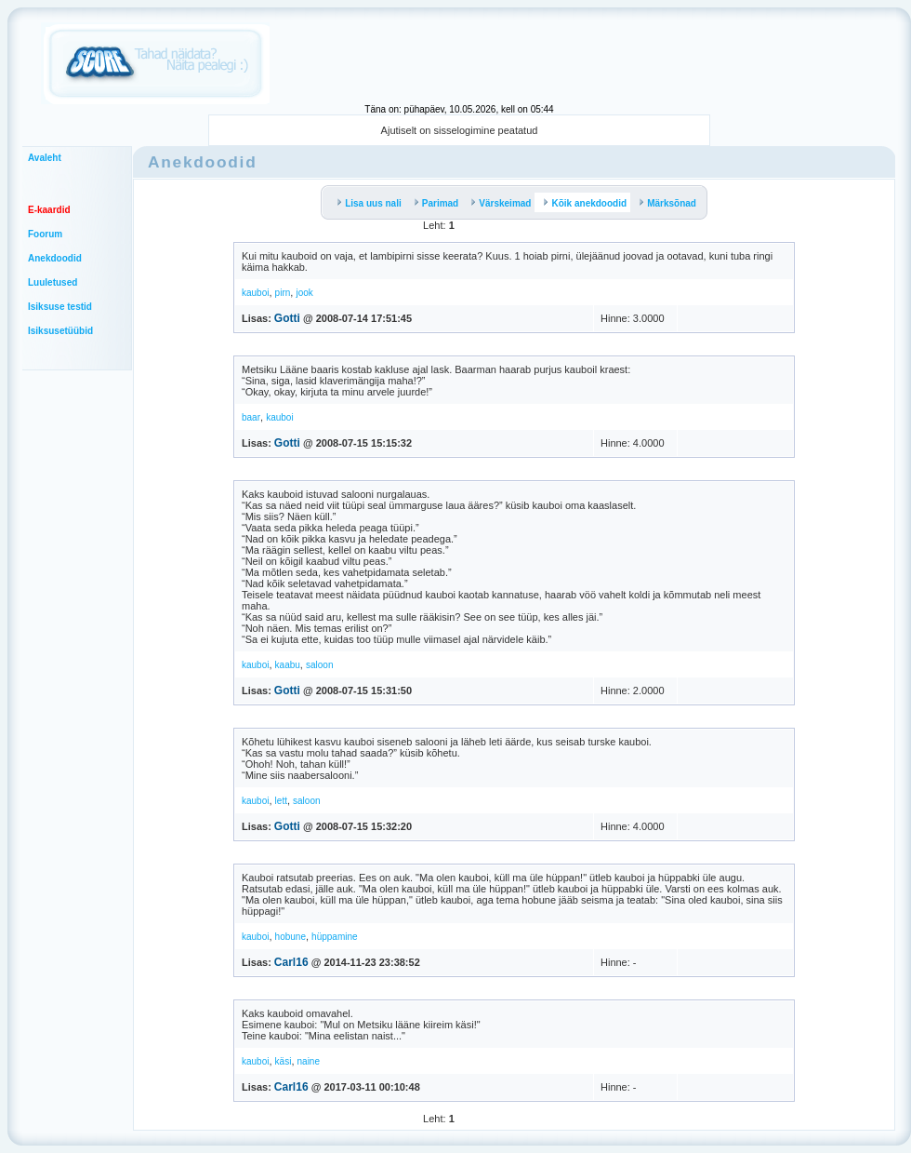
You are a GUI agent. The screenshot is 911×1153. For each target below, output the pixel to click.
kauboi (255, 293)
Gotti (287, 318)
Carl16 (291, 962)
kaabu (287, 665)
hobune (290, 937)
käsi (283, 1061)
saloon (319, 665)
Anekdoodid (55, 258)
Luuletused (52, 282)
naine (308, 1061)
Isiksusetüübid (60, 331)
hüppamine (334, 937)
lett (281, 801)
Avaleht (44, 158)
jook (304, 293)
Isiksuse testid (60, 307)
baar (251, 417)
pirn (283, 293)
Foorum (45, 234)
